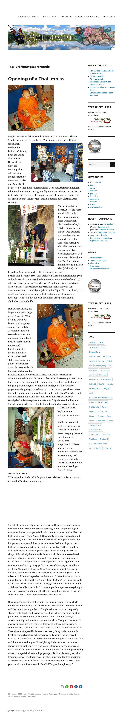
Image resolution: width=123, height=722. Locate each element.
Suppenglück (95, 425)
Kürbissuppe (94, 389)
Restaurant (53, 694)
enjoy (92, 188)
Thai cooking (94, 434)
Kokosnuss (93, 379)
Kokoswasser (106, 379)
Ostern (104, 407)
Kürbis (110, 384)
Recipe (92, 411)
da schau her (95, 182)
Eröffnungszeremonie (38, 694)
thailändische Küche (98, 443)
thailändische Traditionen (25, 697)
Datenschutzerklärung (87, 16)
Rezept (92, 416)
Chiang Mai (94, 347)
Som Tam (101, 421)
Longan (106, 389)
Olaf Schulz (94, 407)
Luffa (91, 393)
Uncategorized (96, 207)
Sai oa (91, 421)
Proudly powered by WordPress (31, 710)
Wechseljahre (95, 448)
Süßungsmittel (95, 430)
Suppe (110, 421)
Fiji (90, 366)
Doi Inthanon (95, 356)
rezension (94, 199)
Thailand (63, 694)
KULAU (101, 384)
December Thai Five (105, 230)
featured (93, 191)
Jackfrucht (104, 370)
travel (92, 204)
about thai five (49, 16)
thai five (93, 202)
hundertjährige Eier (102, 366)
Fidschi (110, 361)
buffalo (92, 343)
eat (25, 694)
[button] (62, 686)
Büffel (100, 343)
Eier (109, 356)
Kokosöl (92, 384)
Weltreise (107, 448)
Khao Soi (103, 375)
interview (94, 196)
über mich (66, 16)
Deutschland (94, 352)
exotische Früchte (96, 361)
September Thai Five (98, 241)
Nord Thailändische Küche (100, 398)
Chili (103, 347)
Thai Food (93, 439)
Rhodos (101, 416)
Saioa (109, 416)
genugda (94, 193)
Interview (93, 370)
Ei (104, 356)
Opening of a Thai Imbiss (36, 78)
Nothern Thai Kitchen (98, 402)
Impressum (109, 16)
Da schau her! (108, 224)
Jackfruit (93, 375)
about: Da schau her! (27, 16)
